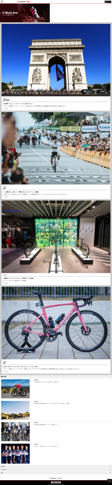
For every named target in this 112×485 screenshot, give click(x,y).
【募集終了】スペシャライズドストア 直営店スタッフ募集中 (18, 278)
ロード (4, 188)
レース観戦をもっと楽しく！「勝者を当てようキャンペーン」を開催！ (21, 192)
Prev (1, 13)
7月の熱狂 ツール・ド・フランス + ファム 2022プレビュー (18, 103)
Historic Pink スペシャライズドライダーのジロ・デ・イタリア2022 (20, 366)
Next (111, 13)
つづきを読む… (6, 108)
